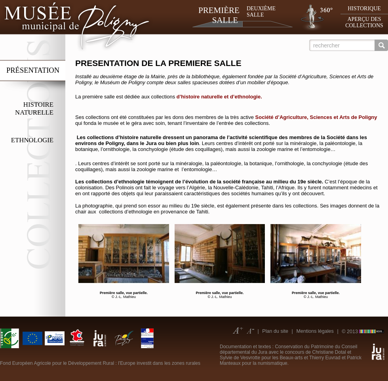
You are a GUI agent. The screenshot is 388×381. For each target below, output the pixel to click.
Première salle (218, 15)
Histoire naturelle (34, 108)
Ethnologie (32, 140)
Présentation (32, 70)
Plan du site (275, 331)
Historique (364, 8)
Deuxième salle (261, 12)
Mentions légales (315, 331)
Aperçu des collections (364, 22)
